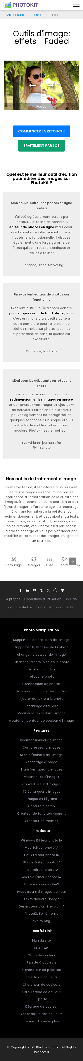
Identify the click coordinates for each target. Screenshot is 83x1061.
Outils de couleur (41, 955)
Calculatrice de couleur (41, 992)
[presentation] (72, 561)
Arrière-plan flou (41, 669)
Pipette (41, 999)
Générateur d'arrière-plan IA (41, 906)
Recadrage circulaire (41, 706)
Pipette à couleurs (41, 962)
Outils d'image (15, 15)
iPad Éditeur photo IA (41, 870)
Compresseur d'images (42, 747)
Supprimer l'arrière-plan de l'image (41, 640)
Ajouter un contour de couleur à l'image (41, 720)
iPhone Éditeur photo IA (42, 862)
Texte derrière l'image (41, 899)
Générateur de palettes (41, 970)
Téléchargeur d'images (42, 791)
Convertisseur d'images (41, 784)
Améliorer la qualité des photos (41, 691)
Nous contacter (62, 607)
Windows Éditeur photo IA (41, 840)
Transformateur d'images (41, 769)
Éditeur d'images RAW (41, 884)
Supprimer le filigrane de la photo (41, 647)
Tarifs (40, 607)
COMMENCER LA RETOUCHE (41, 131)
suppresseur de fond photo (41, 313)
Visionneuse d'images (41, 777)
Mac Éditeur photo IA (41, 847)
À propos (13, 599)
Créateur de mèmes (41, 821)
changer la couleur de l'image (41, 654)
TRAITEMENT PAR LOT (41, 145)
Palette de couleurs (41, 977)
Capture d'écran (41, 806)
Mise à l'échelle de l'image (41, 755)
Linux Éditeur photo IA (41, 855)
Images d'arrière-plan (41, 1021)
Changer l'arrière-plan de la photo (41, 662)
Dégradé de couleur (41, 1006)
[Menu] (76, 5)
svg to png (41, 921)
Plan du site (41, 940)
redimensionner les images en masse (41, 399)
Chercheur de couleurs (41, 984)
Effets (37, 15)
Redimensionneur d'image (41, 740)
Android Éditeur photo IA (41, 877)
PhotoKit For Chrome (42, 913)
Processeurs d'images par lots (41, 891)
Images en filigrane (41, 799)
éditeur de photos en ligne (31, 227)
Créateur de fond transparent (41, 813)
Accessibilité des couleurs (41, 1014)
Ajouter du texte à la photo (41, 698)
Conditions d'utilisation (42, 599)
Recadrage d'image (41, 762)
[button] (20, 590)
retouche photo (41, 676)
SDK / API (41, 948)
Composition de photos (41, 684)
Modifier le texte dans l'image (41, 713)
